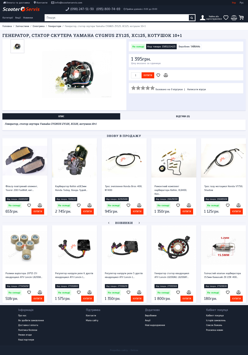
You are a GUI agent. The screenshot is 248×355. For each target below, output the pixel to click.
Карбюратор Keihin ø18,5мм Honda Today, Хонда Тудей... (71, 188)
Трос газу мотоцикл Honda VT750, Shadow (223, 188)
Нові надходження (155, 325)
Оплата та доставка (18, 2)
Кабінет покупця (215, 315)
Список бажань (214, 325)
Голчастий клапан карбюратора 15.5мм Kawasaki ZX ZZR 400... (222, 275)
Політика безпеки (27, 330)
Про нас (22, 315)
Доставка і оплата (28, 325)
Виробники (150, 315)
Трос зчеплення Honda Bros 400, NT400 (123, 188)
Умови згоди (25, 335)
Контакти (42, 2)
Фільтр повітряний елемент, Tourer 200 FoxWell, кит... (22, 188)
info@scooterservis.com (68, 2)
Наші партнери (26, 340)
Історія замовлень (216, 320)
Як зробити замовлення (31, 320)
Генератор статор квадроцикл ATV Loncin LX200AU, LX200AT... (172, 275)
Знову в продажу (124, 136)
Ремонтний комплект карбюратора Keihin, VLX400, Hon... (171, 190)
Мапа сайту (92, 320)
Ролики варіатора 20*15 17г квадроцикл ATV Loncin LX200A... (24, 275)
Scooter (20, 9)
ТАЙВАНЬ (195, 46)
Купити (148, 75)
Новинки (28, 17)
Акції (18, 17)
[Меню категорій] (8, 18)
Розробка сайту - (124, 350)
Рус (242, 2)
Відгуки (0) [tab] (183, 116)
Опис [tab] (61, 116)
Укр (234, 2)
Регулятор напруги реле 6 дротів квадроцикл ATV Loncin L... (74, 275)
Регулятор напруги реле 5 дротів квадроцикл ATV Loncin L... (124, 275)
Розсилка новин (214, 330)
